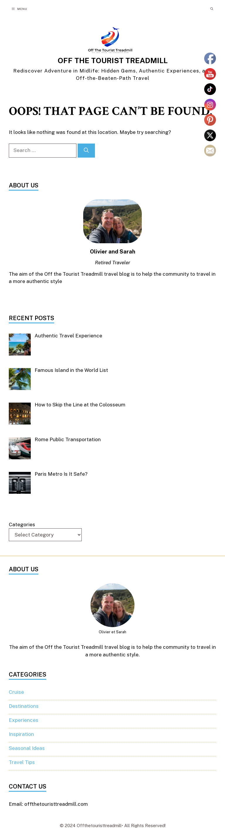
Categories (22, 524)
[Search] (86, 151)
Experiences (23, 720)
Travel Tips (22, 762)
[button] (211, 9)
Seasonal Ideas (27, 748)
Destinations (24, 706)
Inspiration (21, 734)
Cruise (16, 692)
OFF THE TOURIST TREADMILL (113, 60)
